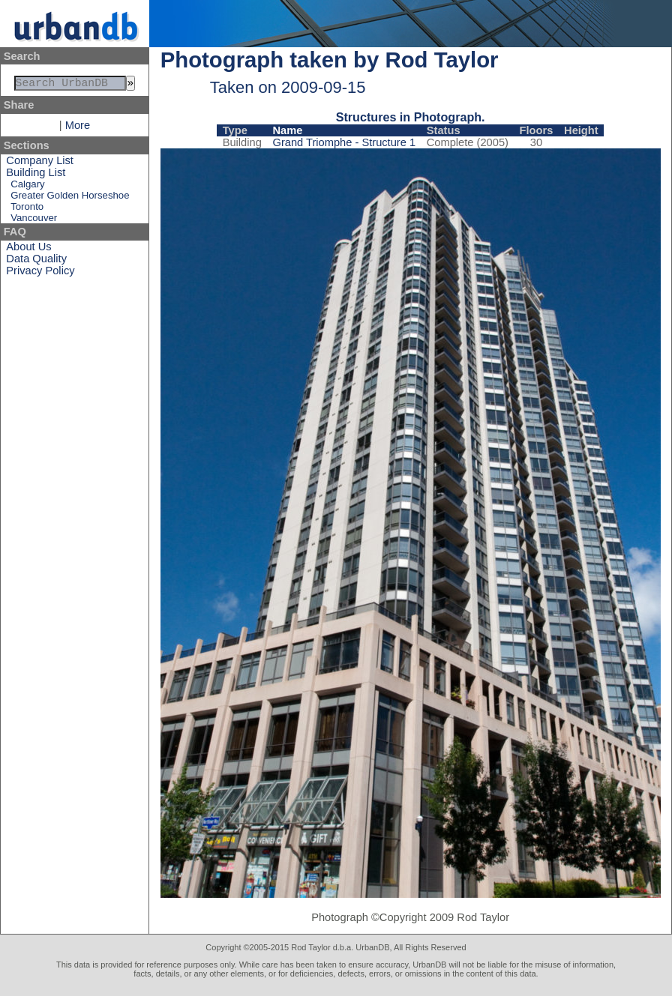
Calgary (27, 187)
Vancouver (33, 220)
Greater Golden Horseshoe (69, 198)
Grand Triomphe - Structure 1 (344, 142)
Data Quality (36, 262)
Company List (40, 163)
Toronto (27, 209)
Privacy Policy (40, 274)
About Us (28, 250)
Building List (35, 175)
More (77, 128)
